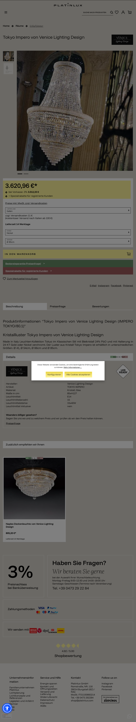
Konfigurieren (54, 374)
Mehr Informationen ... (73, 367)
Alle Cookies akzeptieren (78, 374)
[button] (7, 708)
